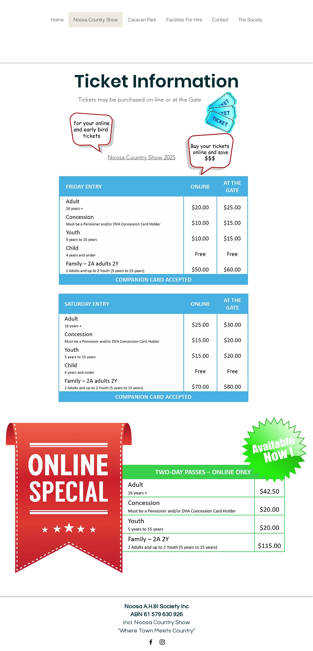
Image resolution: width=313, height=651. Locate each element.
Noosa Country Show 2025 (141, 157)
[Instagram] (162, 642)
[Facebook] (150, 642)
